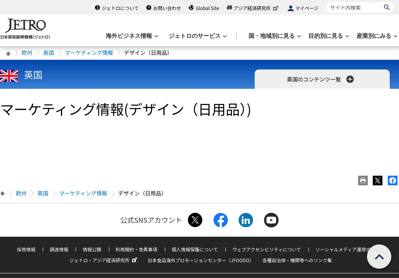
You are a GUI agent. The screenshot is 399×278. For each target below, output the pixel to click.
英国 (48, 52)
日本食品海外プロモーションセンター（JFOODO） (200, 260)
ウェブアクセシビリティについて (266, 249)
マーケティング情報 (89, 52)
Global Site (207, 8)
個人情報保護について (195, 249)
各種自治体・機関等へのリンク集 (297, 260)
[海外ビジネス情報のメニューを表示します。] (131, 36)
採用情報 (26, 249)
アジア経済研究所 (257, 8)
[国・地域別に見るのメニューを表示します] (274, 36)
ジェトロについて (120, 8)
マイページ (306, 8)
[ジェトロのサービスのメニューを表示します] (197, 36)
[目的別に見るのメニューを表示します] (328, 36)
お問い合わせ (167, 8)
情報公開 (92, 249)
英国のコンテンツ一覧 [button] (321, 79)
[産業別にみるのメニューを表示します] (376, 36)
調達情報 (59, 249)
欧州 (27, 52)
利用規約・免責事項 (136, 249)
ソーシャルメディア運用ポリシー (349, 249)
